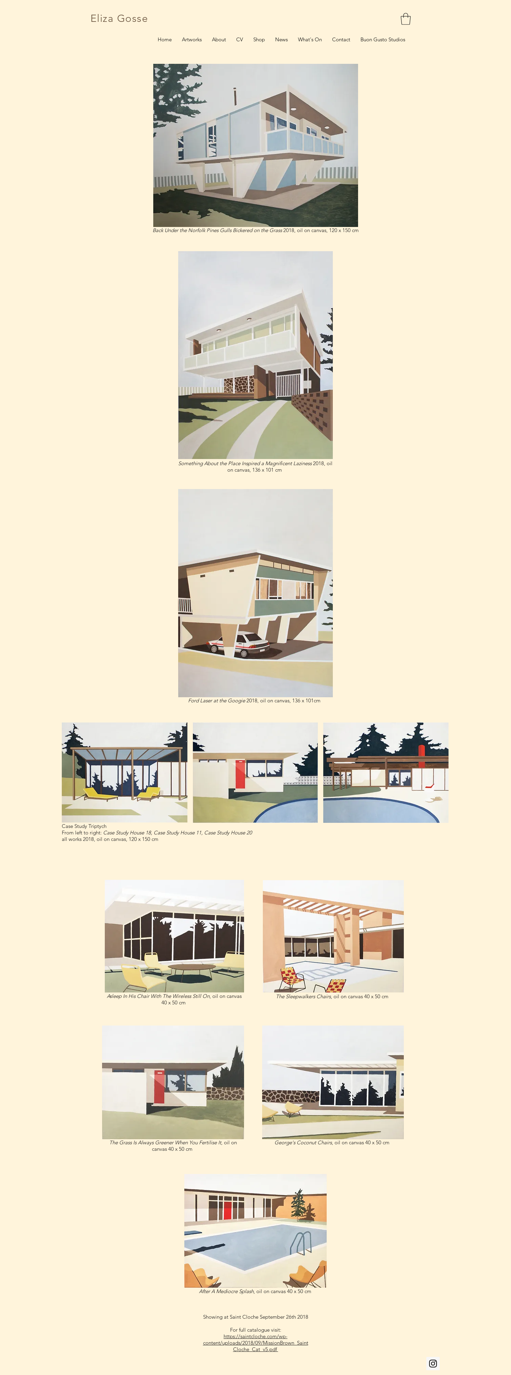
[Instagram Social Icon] (433, 1363)
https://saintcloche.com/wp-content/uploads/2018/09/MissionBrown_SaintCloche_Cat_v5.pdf (255, 1342)
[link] (406, 19)
